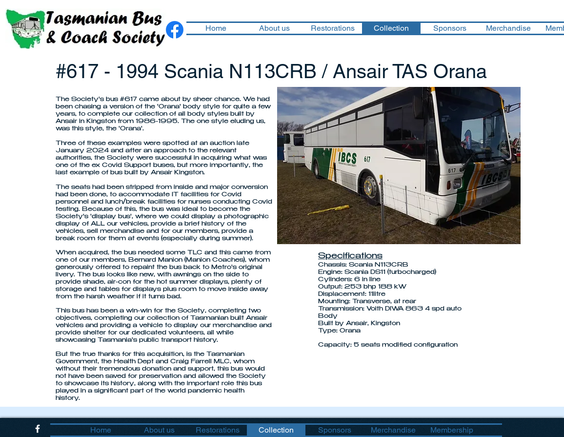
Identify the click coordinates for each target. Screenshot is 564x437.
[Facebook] (174, 30)
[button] (399, 165)
